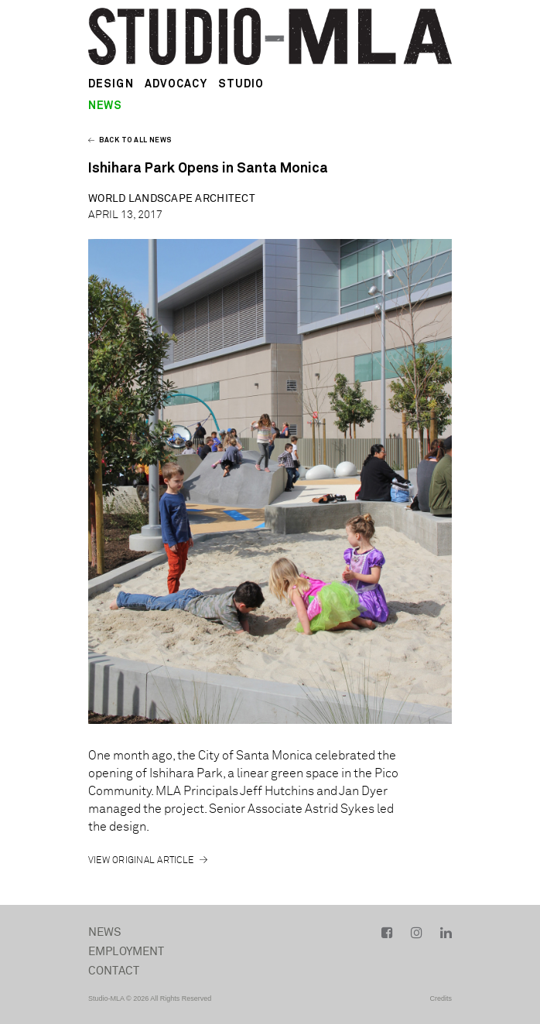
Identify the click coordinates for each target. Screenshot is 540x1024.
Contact (113, 971)
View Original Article (140, 860)
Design (111, 83)
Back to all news (130, 140)
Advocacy (176, 83)
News (105, 932)
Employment (126, 951)
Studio (241, 83)
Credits (440, 998)
